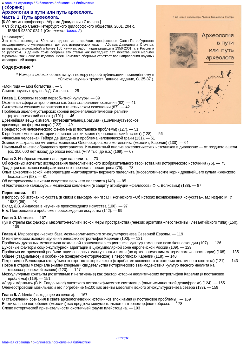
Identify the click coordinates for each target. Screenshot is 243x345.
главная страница (19, 3)
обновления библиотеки (75, 3)
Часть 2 (72, 31)
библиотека (45, 3)
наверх (122, 338)
